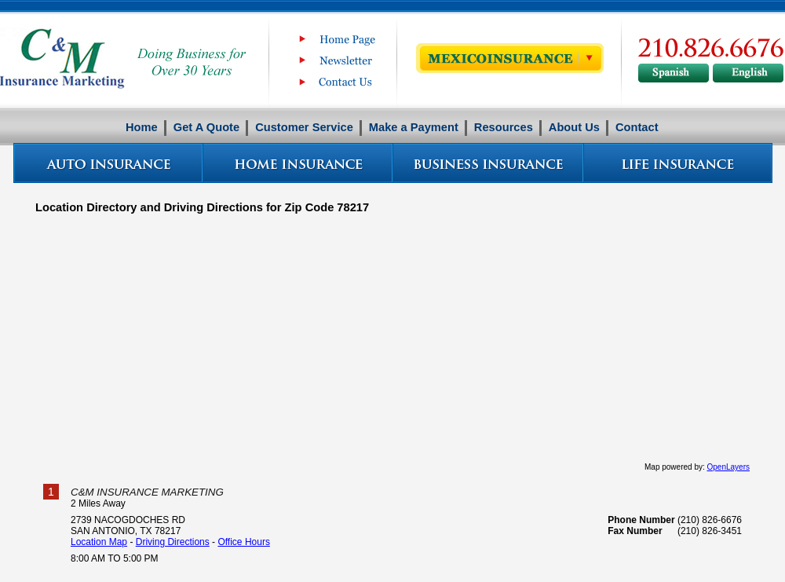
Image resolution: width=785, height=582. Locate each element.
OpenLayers (728, 467)
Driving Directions (173, 541)
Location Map (99, 541)
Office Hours (243, 541)
